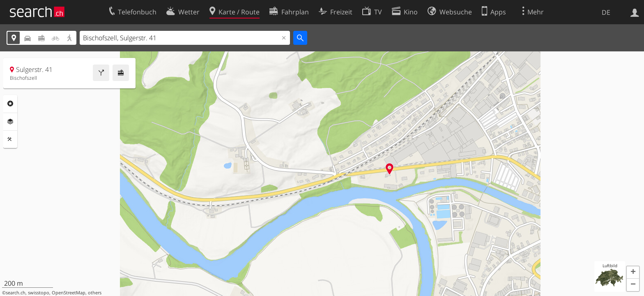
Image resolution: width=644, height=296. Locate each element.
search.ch (15, 293)
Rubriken (10, 103)
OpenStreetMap (68, 293)
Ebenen (10, 121)
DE (606, 12)
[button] (633, 272)
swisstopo (38, 293)
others (94, 293)
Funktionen (10, 139)
